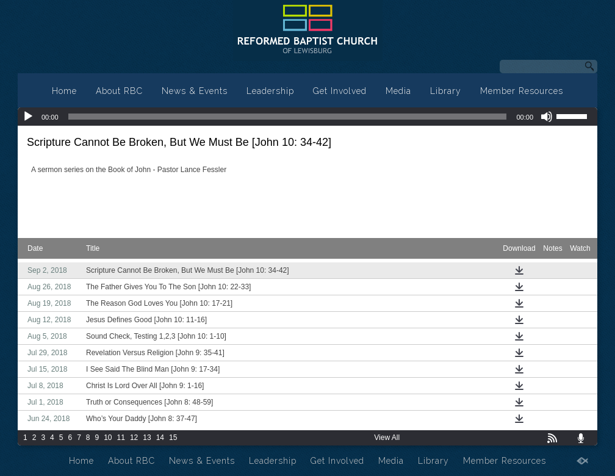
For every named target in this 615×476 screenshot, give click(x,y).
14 (160, 437)
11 (121, 437)
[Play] (28, 116)
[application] (307, 116)
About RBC (119, 91)
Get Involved (340, 91)
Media (398, 91)
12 (134, 437)
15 (173, 437)
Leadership (270, 91)
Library (445, 91)
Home (64, 91)
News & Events (195, 91)
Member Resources (521, 91)
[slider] (287, 117)
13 (147, 437)
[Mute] (547, 116)
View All (387, 437)
